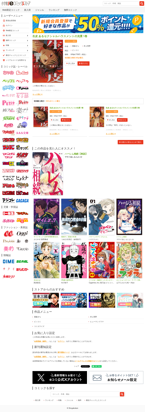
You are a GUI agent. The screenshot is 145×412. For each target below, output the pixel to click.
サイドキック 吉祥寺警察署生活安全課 (46, 237)
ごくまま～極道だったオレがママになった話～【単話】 (101, 280)
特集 (60, 400)
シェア (76, 366)
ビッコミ (75, 50)
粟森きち (75, 46)
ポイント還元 (71, 41)
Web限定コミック (10, 10)
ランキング (54, 10)
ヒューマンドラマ (97, 322)
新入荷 (27, 10)
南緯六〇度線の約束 (68, 237)
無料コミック (70, 10)
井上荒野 (87, 46)
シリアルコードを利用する (16, 60)
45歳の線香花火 (67, 280)
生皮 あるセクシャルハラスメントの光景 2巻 (123, 108)
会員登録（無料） (41, 341)
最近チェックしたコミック (96, 400)
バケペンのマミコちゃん (98, 237)
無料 (79, 400)
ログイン (61, 341)
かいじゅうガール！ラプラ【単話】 (129, 280)
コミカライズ (39, 326)
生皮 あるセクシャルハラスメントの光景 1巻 (66, 108)
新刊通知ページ (64, 352)
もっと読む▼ (37, 94)
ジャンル (39, 10)
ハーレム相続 (121, 237)
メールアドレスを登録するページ (87, 361)
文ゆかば (37, 280)
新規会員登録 (11, 20)
